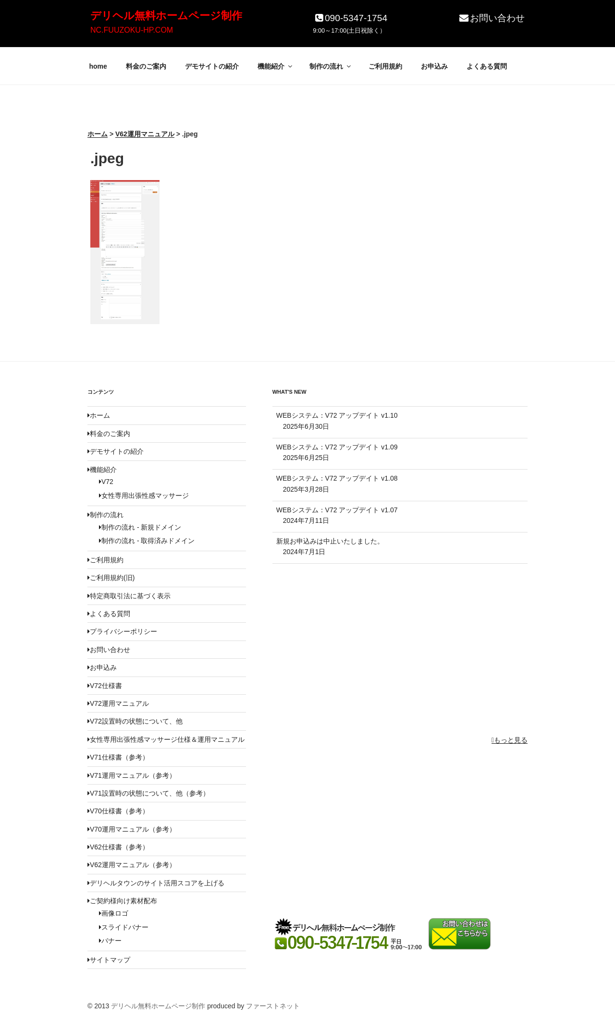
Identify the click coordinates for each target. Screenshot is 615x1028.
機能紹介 (276, 66)
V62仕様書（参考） (118, 847)
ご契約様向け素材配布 (122, 901)
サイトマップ (108, 960)
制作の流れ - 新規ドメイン (140, 527)
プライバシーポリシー (122, 631)
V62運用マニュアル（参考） (131, 865)
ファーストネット (273, 1006)
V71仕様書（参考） (118, 757)
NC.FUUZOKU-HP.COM (131, 30)
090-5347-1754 (350, 18)
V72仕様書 (104, 685)
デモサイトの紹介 (212, 66)
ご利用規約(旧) (111, 577)
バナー (110, 940)
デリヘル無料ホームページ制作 (166, 16)
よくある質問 (487, 66)
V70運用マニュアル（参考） (131, 829)
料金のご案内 (146, 66)
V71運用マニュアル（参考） (131, 775)
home (98, 66)
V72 (106, 481)
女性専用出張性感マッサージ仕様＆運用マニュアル (166, 739)
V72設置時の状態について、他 (135, 721)
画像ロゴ (113, 913)
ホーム (98, 415)
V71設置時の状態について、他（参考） (148, 793)
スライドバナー (123, 927)
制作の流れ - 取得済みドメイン (147, 540)
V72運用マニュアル (118, 703)
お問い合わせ (491, 18)
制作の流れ (330, 66)
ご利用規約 (385, 66)
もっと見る (510, 740)
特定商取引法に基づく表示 (129, 596)
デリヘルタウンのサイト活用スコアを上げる (155, 883)
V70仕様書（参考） (118, 811)
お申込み (434, 66)
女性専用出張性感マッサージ (144, 495)
